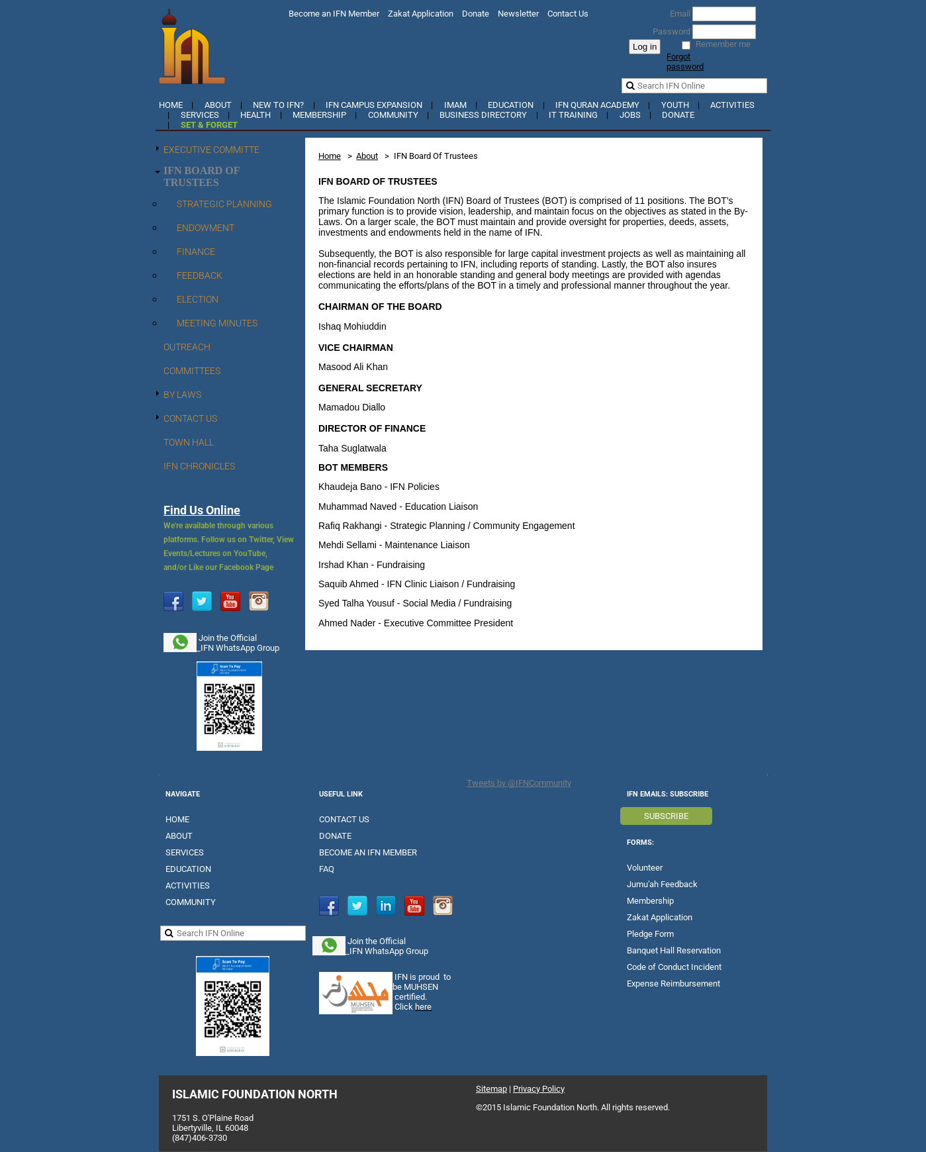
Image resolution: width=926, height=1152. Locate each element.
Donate (475, 14)
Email (677, 14)
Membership (319, 115)
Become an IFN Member (334, 14)
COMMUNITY (190, 902)
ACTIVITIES (187, 885)
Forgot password (685, 62)
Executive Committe (211, 149)
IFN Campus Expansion (374, 105)
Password (668, 31)
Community (393, 115)
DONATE (335, 836)
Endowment (205, 227)
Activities (732, 105)
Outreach (186, 347)
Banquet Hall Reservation (674, 950)
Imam (455, 105)
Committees (191, 370)
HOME (177, 819)
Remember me (723, 44)
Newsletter (518, 14)
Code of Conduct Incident (674, 967)
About (218, 105)
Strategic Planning (224, 204)
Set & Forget (209, 125)
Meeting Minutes (217, 323)
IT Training (573, 115)
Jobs (630, 115)
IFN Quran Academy (597, 105)
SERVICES (184, 852)
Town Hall (188, 442)
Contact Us (567, 14)
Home (171, 105)
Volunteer (645, 868)
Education (510, 105)
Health (255, 115)
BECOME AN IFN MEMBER (368, 852)
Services (200, 115)
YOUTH (675, 105)
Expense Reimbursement (673, 983)
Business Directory (483, 115)
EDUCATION (188, 869)
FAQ (326, 869)
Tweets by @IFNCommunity (519, 783)
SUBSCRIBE (666, 816)
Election (197, 299)
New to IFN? (278, 105)
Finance (196, 251)
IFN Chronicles (199, 466)
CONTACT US (344, 819)
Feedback (199, 275)
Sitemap (491, 1089)
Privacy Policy (539, 1089)
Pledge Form (650, 934)
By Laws (182, 394)
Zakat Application (420, 14)
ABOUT (179, 836)
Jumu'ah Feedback (662, 884)
